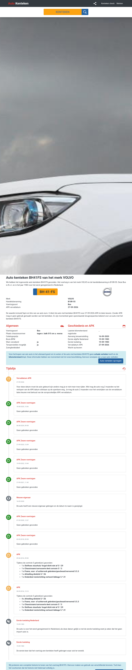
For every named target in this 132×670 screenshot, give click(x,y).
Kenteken (18, 3)
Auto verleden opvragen (111, 361)
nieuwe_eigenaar (8, 498)
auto (62, 326)
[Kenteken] (63, 12)
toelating (8, 621)
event (8, 379)
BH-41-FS (47, 292)
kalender (124, 326)
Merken (120, 3)
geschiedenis (124, 369)
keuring (8, 403)
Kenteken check (107, 3)
